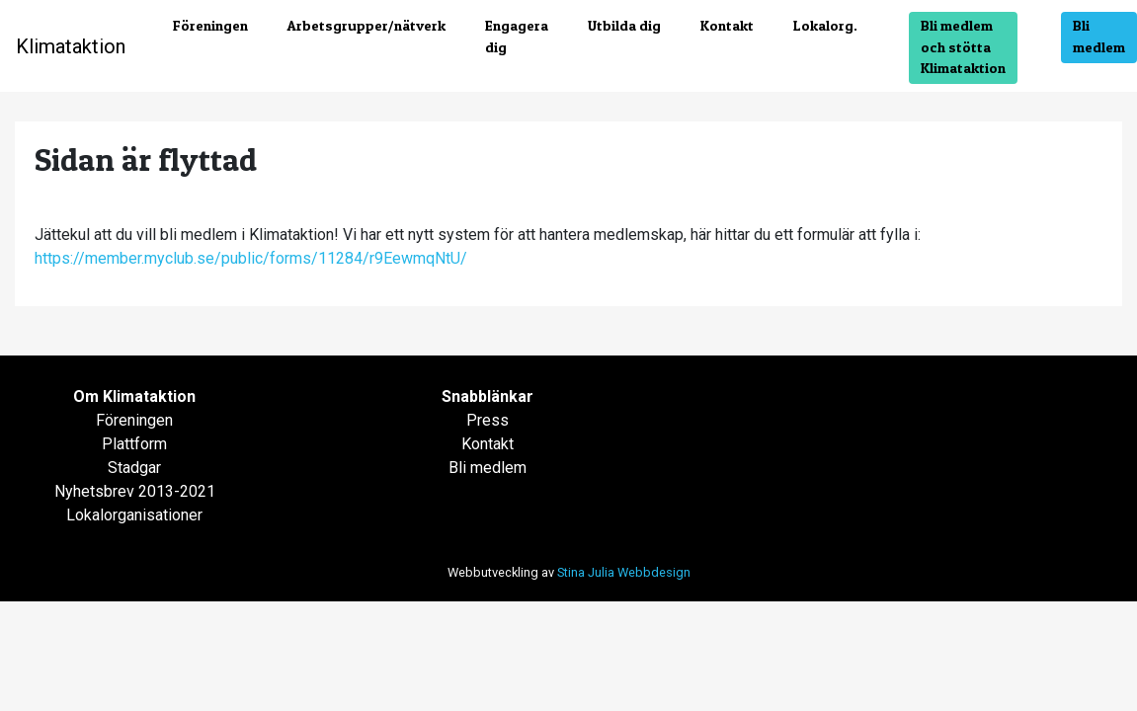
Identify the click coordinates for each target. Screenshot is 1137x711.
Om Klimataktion (134, 396)
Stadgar (134, 467)
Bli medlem (1099, 36)
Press (487, 420)
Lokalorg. (825, 26)
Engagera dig (516, 36)
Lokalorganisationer (134, 515)
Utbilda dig (624, 26)
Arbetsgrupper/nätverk (366, 26)
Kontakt (727, 26)
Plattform (134, 443)
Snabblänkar (487, 396)
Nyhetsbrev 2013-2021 (134, 491)
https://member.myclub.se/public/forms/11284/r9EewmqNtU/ (251, 258)
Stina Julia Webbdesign (623, 572)
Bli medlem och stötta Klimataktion (963, 47)
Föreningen (210, 26)
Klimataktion (70, 46)
